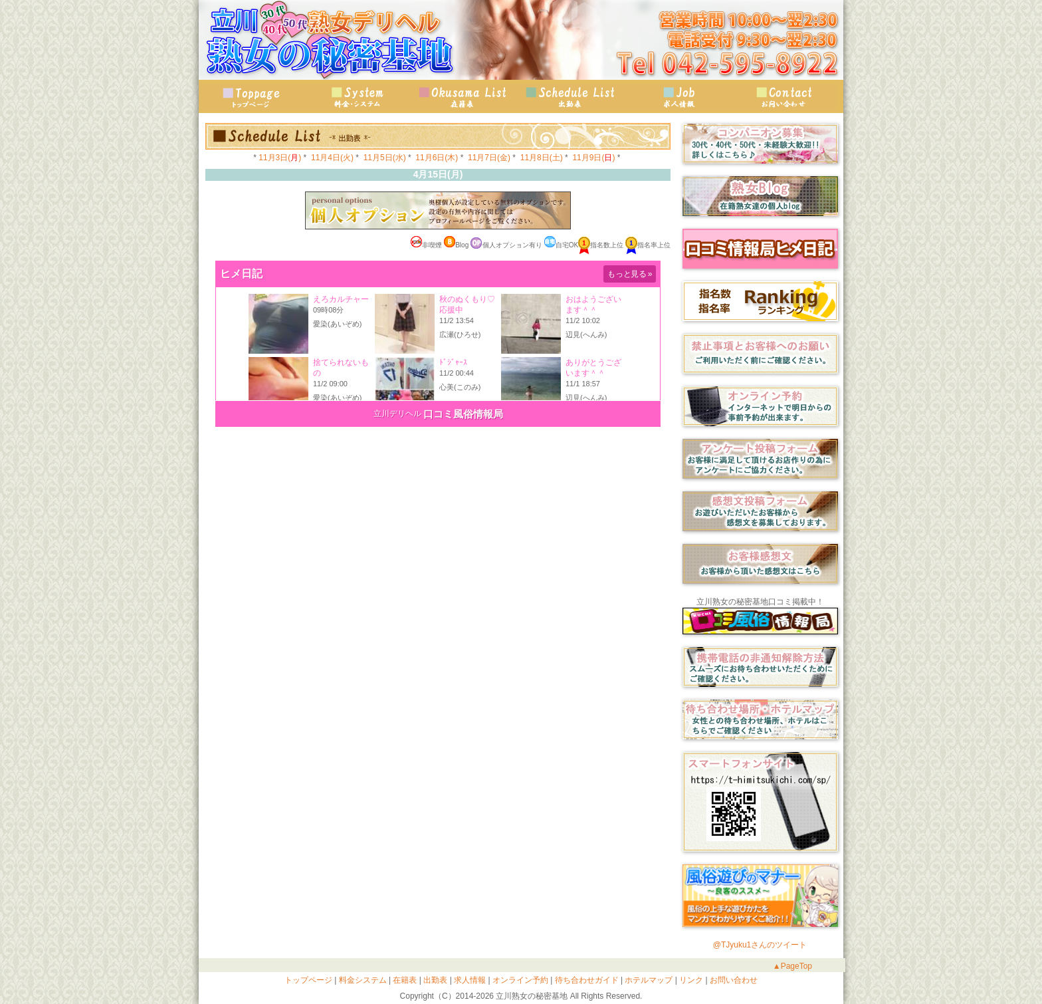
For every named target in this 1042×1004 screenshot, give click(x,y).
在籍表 (464, 97)
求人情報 (677, 97)
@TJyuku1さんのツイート (760, 944)
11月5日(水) (385, 157)
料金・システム (358, 97)
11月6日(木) (436, 157)
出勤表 (571, 97)
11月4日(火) (332, 157)
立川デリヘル (397, 413)
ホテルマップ (648, 980)
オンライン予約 (519, 980)
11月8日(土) (541, 157)
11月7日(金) (489, 157)
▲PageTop (792, 966)
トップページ (252, 97)
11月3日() (280, 157)
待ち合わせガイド (585, 980)
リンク (690, 980)
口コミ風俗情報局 (463, 414)
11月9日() (593, 157)
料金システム (361, 980)
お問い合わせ (783, 97)
